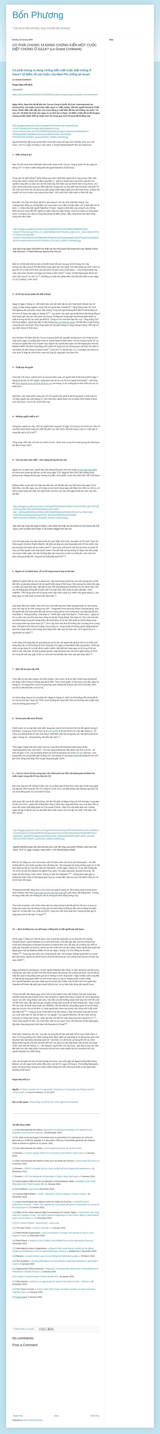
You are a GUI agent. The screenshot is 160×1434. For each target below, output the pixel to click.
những (16, 205)
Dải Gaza (71, 1067)
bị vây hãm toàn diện (87, 470)
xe (26, 485)
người (19, 981)
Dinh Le (24, 1329)
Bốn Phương (38, 15)
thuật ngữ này (23, 316)
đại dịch (79, 753)
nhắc (51, 544)
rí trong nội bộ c (24, 319)
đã (27, 346)
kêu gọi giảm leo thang (64, 322)
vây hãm (24, 460)
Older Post (94, 1416)
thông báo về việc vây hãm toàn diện (51, 893)
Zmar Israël (21, 1297)
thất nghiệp (53, 731)
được (28, 116)
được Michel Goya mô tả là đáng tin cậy (34, 383)
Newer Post (18, 1416)
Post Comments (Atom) (33, 1420)
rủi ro (38, 1046)
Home (56, 1416)
